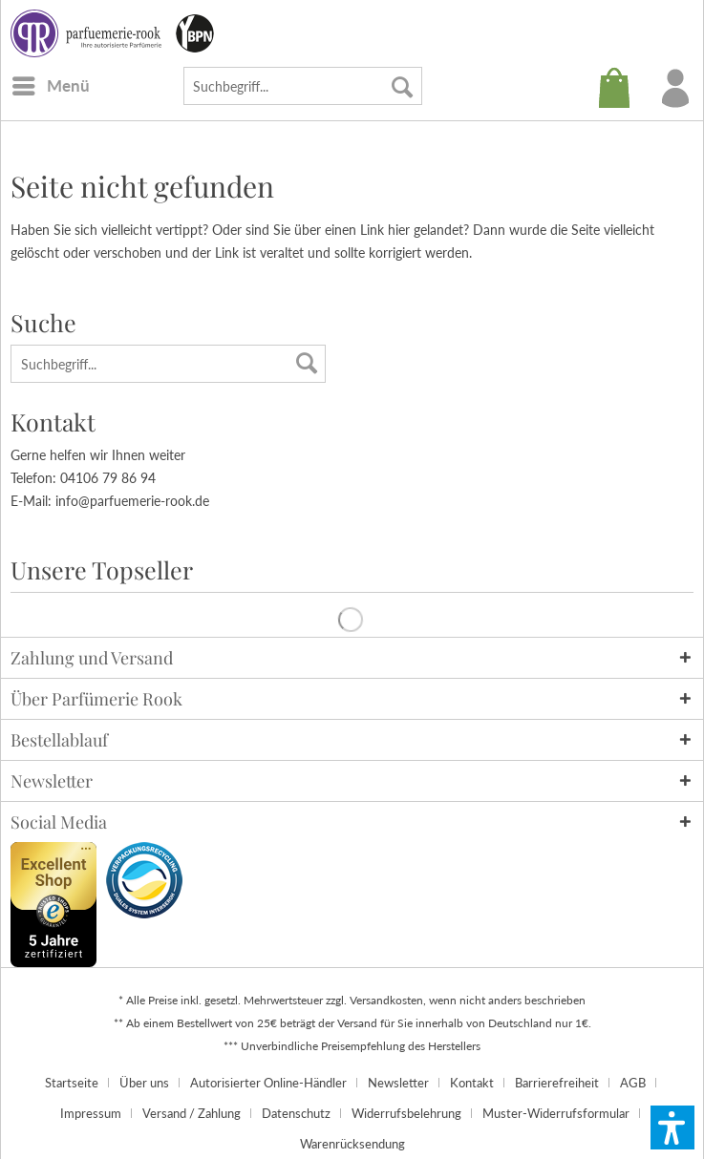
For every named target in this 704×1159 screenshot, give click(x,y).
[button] (672, 1127)
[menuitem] (50, 86)
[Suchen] (402, 86)
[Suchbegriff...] (302, 86)
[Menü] (50, 86)
